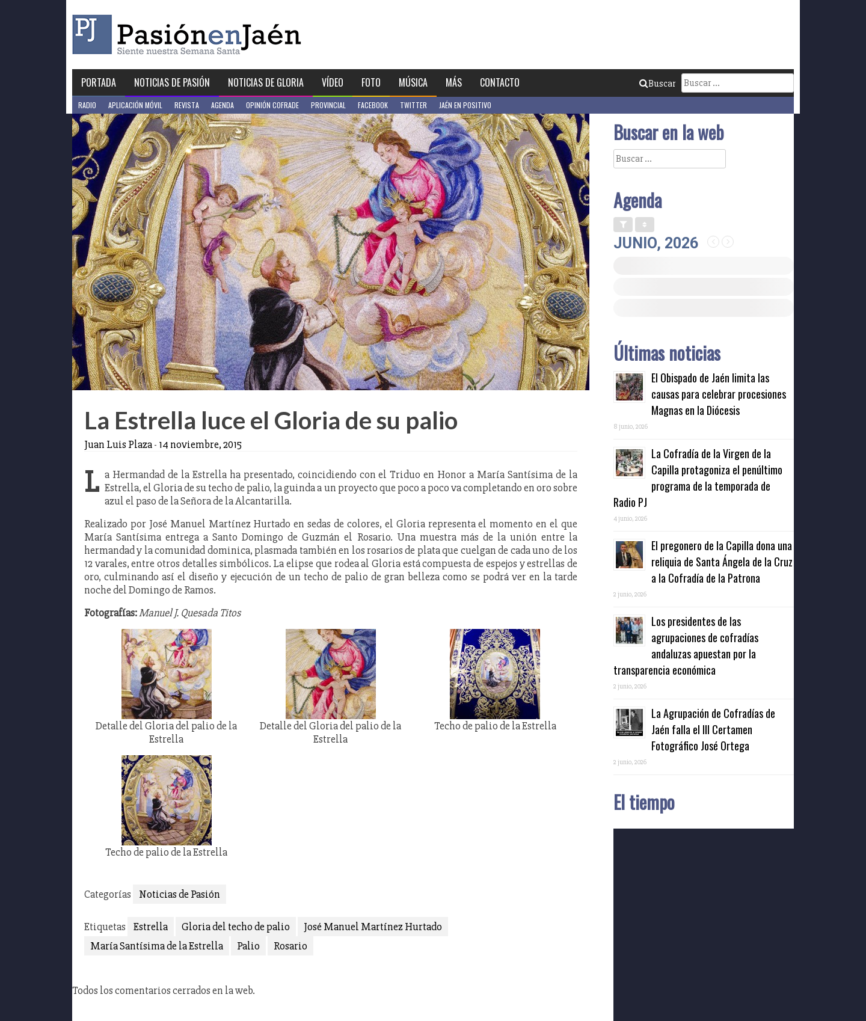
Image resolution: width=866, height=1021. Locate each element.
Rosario (290, 945)
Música (413, 82)
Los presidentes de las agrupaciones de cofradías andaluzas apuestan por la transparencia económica (685, 645)
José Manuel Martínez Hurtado (373, 926)
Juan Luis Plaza (118, 444)
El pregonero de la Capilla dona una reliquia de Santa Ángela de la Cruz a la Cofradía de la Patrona (722, 562)
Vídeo (332, 82)
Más (454, 82)
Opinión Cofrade (272, 105)
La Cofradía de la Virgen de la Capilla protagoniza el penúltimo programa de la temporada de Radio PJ (697, 478)
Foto (371, 82)
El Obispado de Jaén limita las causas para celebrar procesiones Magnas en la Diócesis (718, 394)
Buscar (657, 84)
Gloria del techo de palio (236, 926)
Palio (248, 945)
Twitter (413, 105)
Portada (98, 82)
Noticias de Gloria (266, 82)
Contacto (500, 82)
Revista (186, 105)
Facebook (373, 105)
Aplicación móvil (135, 105)
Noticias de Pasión (172, 82)
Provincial (328, 105)
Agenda (222, 105)
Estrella (151, 926)
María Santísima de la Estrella (156, 945)
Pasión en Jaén (190, 34)
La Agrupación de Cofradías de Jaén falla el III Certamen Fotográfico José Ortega (713, 729)
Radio (87, 105)
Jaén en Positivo (465, 105)
